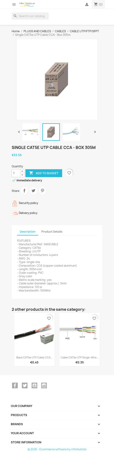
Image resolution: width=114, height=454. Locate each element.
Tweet (33, 190)
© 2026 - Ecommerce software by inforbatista (57, 449)
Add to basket (43, 173)
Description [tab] (28, 231)
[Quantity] (16, 173)
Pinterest (42, 190)
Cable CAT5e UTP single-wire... (80, 357)
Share (24, 190)
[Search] (30, 16)
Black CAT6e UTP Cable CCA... (34, 357)
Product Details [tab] (51, 231)
